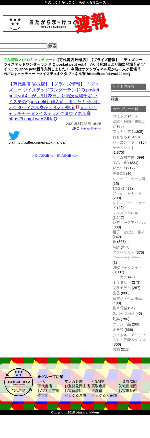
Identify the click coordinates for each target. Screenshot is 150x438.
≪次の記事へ (42, 155)
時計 (116, 247)
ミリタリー (122, 282)
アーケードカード (127, 193)
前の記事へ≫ (68, 155)
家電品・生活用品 (127, 298)
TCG (116, 188)
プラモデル (122, 288)
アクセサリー (124, 252)
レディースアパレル (129, 222)
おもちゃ (120, 137)
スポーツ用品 (124, 313)
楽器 (116, 293)
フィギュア (122, 131)
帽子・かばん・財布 (129, 232)
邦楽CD (119, 168)
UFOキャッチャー (86, 128)
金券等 (118, 329)
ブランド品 (122, 324)
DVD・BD (121, 163)
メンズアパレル (125, 213)
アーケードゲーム (127, 258)
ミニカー (120, 277)
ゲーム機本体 (124, 157)
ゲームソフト (124, 148)
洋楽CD (119, 173)
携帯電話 (120, 308)
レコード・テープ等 (129, 179)
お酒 (116, 349)
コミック (120, 116)
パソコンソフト (125, 142)
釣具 (116, 319)
